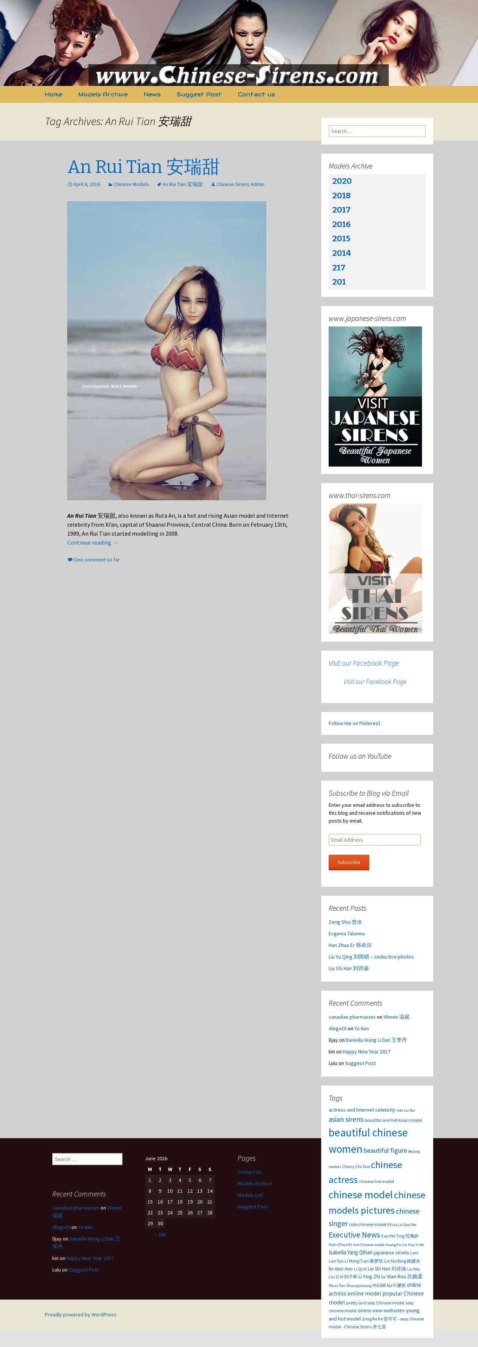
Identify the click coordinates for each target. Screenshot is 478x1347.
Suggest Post (199, 94)
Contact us (256, 94)
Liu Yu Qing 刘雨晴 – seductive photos (371, 956)
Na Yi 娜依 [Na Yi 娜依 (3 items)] (396, 1285)
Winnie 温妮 (397, 1016)
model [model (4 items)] (379, 1285)
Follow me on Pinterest (354, 723)
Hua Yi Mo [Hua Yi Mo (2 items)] (416, 1244)
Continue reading (92, 542)
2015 (341, 238)
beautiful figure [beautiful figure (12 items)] (385, 1150)
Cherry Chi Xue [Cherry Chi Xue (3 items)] (356, 1166)
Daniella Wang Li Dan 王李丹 (376, 1040)
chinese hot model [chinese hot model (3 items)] (376, 1181)
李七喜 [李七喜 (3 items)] (379, 1326)
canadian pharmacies (352, 1016)
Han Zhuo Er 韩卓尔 (350, 945)
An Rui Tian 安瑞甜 (143, 167)
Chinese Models (131, 184)
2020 (342, 181)
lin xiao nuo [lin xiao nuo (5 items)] (341, 1268)
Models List (250, 1195)
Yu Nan (361, 1028)
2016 (341, 224)
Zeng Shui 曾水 (345, 922)
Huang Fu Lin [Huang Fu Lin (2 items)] (396, 1244)
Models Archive (103, 94)
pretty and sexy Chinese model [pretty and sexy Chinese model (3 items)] (375, 1303)
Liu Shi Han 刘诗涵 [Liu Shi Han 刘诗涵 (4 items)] (387, 1269)
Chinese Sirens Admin (240, 184)
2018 (341, 196)
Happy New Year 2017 (366, 1051)
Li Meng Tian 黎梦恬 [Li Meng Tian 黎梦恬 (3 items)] (364, 1261)
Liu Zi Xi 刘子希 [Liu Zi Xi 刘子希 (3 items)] (343, 1276)
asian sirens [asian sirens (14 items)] (346, 1119)
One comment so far (97, 559)
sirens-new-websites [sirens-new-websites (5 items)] (381, 1310)
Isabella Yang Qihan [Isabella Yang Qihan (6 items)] (351, 1252)
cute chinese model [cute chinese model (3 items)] (367, 1224)
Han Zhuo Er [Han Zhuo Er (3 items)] (340, 1244)
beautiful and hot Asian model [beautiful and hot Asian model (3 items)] (393, 1120)
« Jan (160, 1234)
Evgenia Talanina (347, 933)
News (152, 94)
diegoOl (338, 1028)
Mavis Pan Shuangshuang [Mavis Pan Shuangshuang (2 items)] (350, 1285)
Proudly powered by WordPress (81, 1314)
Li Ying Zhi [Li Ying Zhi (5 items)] (369, 1276)
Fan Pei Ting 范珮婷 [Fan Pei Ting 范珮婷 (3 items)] (400, 1236)
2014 (341, 253)
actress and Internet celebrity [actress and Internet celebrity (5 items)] (362, 1109)
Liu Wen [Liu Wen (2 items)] (413, 1269)
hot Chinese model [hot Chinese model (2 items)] (368, 1244)
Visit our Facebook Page (364, 663)
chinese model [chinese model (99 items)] (361, 1194)
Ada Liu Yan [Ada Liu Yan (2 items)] (406, 1110)
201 (339, 282)
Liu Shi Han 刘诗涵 (349, 968)
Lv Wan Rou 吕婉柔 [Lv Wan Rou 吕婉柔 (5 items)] (402, 1276)
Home (53, 94)
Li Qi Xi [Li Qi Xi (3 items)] (360, 1269)
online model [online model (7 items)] (364, 1293)
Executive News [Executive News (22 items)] (354, 1235)
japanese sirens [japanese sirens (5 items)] (391, 1252)
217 (338, 268)
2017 (341, 210)
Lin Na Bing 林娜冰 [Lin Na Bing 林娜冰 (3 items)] (402, 1261)
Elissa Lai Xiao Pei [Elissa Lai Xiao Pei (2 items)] (401, 1224)
